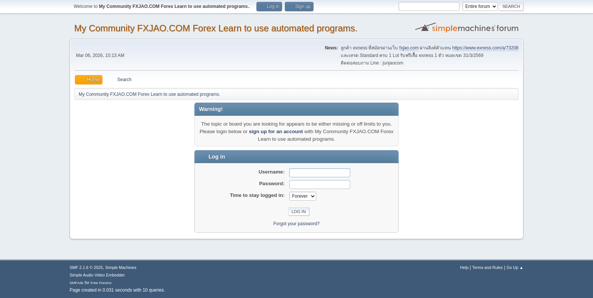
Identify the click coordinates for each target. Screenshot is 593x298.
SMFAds (77, 283)
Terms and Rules (487, 267)
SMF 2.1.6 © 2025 (86, 267)
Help (464, 267)
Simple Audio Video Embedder (97, 275)
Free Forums (101, 283)
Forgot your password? (296, 223)
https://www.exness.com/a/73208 (485, 48)
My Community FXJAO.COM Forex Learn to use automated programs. (215, 28)
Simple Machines (120, 267)
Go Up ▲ (514, 267)
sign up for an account (276, 131)
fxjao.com (409, 48)
